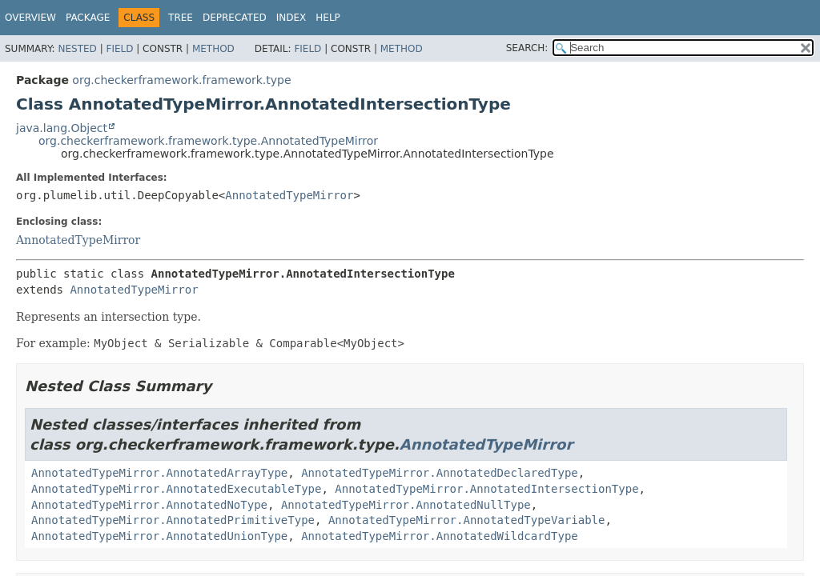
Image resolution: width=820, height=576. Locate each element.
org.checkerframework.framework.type (181, 80)
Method (213, 48)
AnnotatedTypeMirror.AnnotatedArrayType (159, 472)
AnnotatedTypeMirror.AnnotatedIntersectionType (486, 488)
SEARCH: (527, 48)
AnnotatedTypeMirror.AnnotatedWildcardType (439, 536)
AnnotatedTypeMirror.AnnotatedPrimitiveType (173, 520)
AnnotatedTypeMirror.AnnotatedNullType (406, 504)
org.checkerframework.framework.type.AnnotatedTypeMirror (208, 140)
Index (291, 17)
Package (88, 17)
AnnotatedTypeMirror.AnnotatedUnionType (159, 536)
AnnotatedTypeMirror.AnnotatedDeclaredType (439, 472)
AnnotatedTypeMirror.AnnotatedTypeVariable (466, 520)
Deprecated (235, 17)
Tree (180, 17)
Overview (30, 17)
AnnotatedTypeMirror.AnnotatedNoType (149, 504)
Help (328, 17)
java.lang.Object (61, 128)
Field (119, 48)
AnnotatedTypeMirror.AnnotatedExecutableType (176, 488)
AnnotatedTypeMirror (289, 195)
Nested (77, 48)
